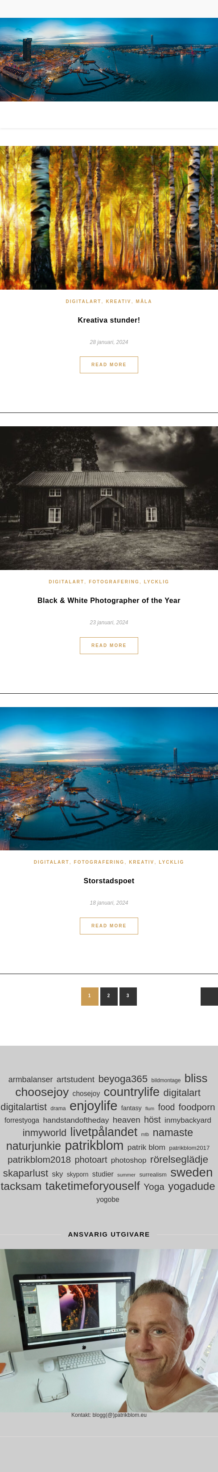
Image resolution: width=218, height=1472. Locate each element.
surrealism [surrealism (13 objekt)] (152, 1174)
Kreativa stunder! (109, 320)
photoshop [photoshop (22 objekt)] (129, 1160)
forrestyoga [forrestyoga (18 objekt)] (21, 1120)
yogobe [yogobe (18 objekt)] (107, 1199)
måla (144, 301)
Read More (109, 364)
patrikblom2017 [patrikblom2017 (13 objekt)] (189, 1147)
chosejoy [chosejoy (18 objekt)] (86, 1093)
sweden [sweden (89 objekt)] (191, 1172)
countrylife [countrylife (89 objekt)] (132, 1091)
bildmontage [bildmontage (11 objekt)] (166, 1080)
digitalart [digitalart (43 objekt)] (182, 1092)
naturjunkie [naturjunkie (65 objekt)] (33, 1146)
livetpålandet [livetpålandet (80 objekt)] (104, 1132)
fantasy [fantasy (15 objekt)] (131, 1108)
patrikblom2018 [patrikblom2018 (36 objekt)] (39, 1159)
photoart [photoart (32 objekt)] (90, 1160)
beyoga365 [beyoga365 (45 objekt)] (123, 1078)
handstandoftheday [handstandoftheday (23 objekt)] (76, 1120)
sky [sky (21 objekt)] (57, 1174)
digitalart (84, 301)
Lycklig (156, 581)
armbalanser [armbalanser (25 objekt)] (30, 1079)
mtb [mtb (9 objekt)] (145, 1134)
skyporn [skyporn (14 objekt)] (78, 1174)
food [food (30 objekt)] (166, 1107)
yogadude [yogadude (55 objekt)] (191, 1186)
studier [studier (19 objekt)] (103, 1174)
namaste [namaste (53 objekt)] (173, 1132)
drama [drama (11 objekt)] (58, 1108)
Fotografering (114, 581)
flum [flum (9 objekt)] (149, 1108)
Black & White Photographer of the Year (109, 600)
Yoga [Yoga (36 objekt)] (154, 1186)
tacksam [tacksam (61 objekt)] (20, 1186)
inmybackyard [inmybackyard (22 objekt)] (188, 1120)
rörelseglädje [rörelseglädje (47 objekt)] (179, 1159)
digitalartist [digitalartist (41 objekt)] (23, 1106)
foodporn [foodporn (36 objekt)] (197, 1107)
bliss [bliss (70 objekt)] (196, 1078)
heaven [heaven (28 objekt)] (126, 1119)
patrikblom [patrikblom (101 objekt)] (94, 1145)
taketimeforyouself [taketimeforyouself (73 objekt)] (92, 1186)
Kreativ (118, 301)
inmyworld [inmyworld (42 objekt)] (44, 1132)
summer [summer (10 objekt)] (126, 1174)
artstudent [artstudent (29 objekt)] (76, 1079)
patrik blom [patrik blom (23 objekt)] (146, 1147)
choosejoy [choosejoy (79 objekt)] (42, 1092)
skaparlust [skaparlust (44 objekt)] (25, 1173)
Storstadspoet (108, 881)
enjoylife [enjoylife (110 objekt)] (94, 1105)
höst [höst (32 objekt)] (152, 1119)
